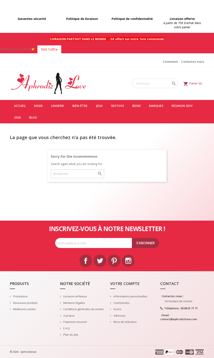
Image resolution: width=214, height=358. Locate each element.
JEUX (99, 106)
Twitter (100, 260)
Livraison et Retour (75, 296)
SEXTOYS (117, 106)
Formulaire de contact (178, 301)
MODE (38, 106)
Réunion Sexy (182, 106)
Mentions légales (74, 303)
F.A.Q (66, 328)
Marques (156, 106)
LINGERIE (57, 106)
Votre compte (125, 283)
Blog (33, 117)
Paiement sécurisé (75, 322)
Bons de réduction (125, 322)
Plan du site (70, 334)
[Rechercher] (155, 83)
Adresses (119, 315)
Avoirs (117, 309)
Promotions (20, 296)
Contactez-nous (192, 62)
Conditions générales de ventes (83, 309)
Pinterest (114, 260)
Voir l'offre (49, 49)
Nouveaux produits (25, 303)
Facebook (85, 260)
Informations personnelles (130, 296)
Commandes (121, 303)
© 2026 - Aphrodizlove (23, 352)
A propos (69, 315)
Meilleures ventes (24, 309)
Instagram (128, 260)
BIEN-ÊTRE (80, 106)
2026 (17, 117)
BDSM (136, 106)
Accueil (20, 106)
